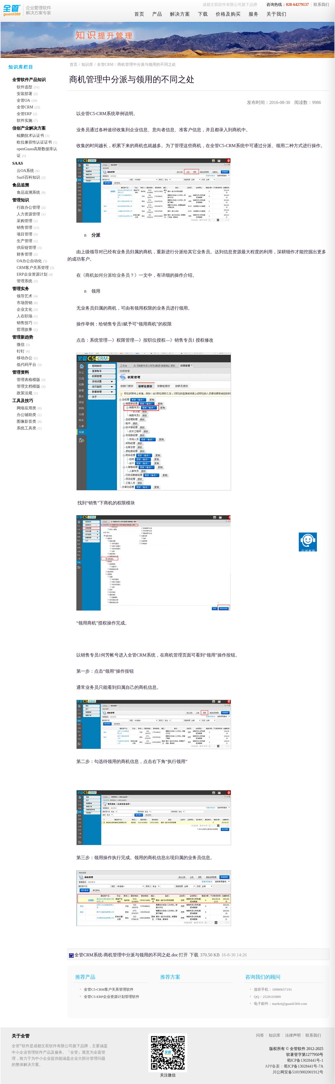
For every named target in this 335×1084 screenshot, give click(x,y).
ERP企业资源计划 (32, 274)
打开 (183, 954)
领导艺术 (24, 296)
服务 (254, 14)
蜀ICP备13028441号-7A (303, 1066)
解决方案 (180, 14)
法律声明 (293, 1035)
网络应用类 (26, 408)
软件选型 (24, 87)
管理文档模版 (28, 386)
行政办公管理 (28, 207)
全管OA (23, 100)
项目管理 (24, 234)
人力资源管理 (28, 214)
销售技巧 (24, 323)
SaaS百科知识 (28, 177)
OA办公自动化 (29, 261)
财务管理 (24, 254)
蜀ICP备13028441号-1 (305, 1060)
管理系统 (24, 281)
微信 (21, 344)
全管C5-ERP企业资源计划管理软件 (111, 997)
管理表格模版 (28, 380)
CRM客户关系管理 (33, 268)
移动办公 (24, 358)
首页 (139, 14)
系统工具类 (26, 428)
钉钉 (21, 351)
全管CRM (25, 107)
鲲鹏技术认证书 (30, 135)
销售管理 (24, 227)
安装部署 (24, 94)
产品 (157, 14)
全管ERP (24, 114)
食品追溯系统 (28, 192)
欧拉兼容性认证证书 (34, 142)
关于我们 (276, 14)
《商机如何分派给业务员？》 (110, 275)
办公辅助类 (26, 415)
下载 (203, 14)
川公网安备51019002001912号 (298, 1072)
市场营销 (24, 303)
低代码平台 (26, 365)
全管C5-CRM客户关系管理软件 (108, 989)
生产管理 (24, 241)
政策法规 (24, 393)
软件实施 (24, 120)
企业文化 (24, 309)
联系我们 (321, 5)
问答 (260, 1035)
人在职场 (24, 316)
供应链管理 (26, 248)
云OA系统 (25, 171)
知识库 (87, 64)
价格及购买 (228, 14)
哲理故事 (24, 329)
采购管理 (24, 221)
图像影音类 (26, 421)
